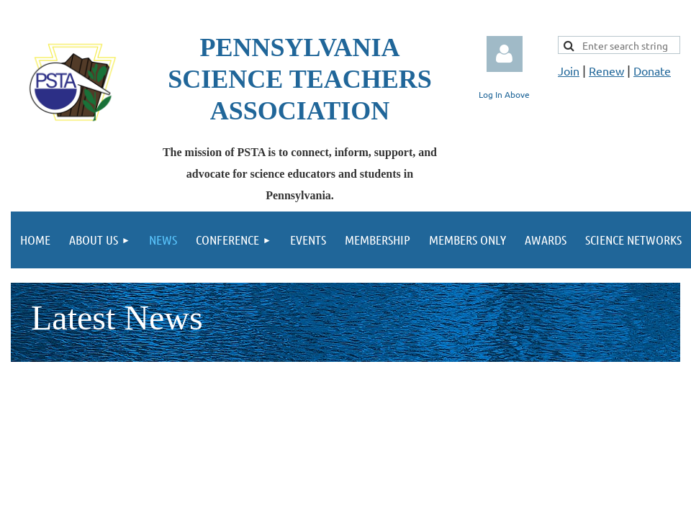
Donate (652, 70)
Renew (606, 70)
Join (568, 70)
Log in (505, 54)
